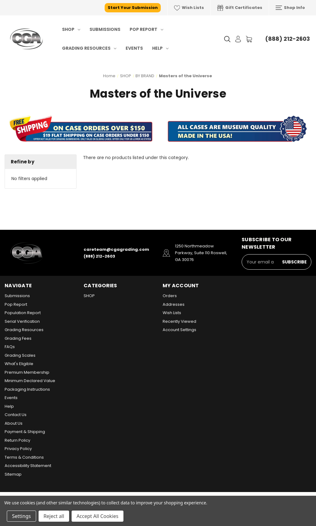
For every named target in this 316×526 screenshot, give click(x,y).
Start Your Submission (133, 8)
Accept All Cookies (97, 516)
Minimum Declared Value (30, 381)
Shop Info (290, 7)
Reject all (54, 516)
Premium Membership (27, 372)
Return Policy (17, 440)
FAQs (10, 347)
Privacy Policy (18, 449)
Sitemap (13, 474)
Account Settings (179, 330)
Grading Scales (20, 355)
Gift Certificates (239, 8)
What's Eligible (19, 364)
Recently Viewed (179, 321)
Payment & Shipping (25, 432)
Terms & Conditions (24, 457)
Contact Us (16, 415)
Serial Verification (22, 321)
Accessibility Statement (28, 466)
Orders (170, 296)
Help (160, 48)
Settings (21, 516)
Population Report (23, 313)
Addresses (174, 304)
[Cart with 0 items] (249, 39)
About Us (14, 423)
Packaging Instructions (27, 389)
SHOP (71, 29)
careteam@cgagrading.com (116, 249)
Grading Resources (89, 48)
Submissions (104, 29)
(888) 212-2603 (287, 39)
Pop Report (146, 29)
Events (134, 48)
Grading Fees (18, 338)
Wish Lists (189, 8)
